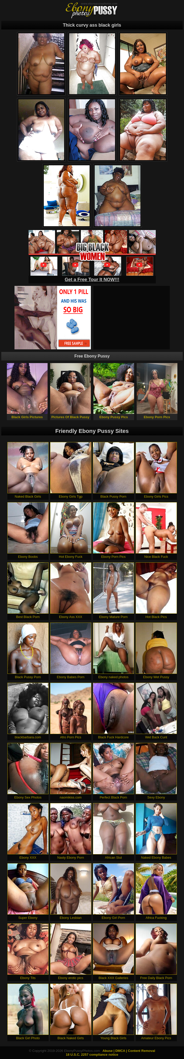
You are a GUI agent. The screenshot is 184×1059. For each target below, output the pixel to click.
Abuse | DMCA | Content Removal (129, 1051)
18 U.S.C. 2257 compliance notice (92, 1054)
